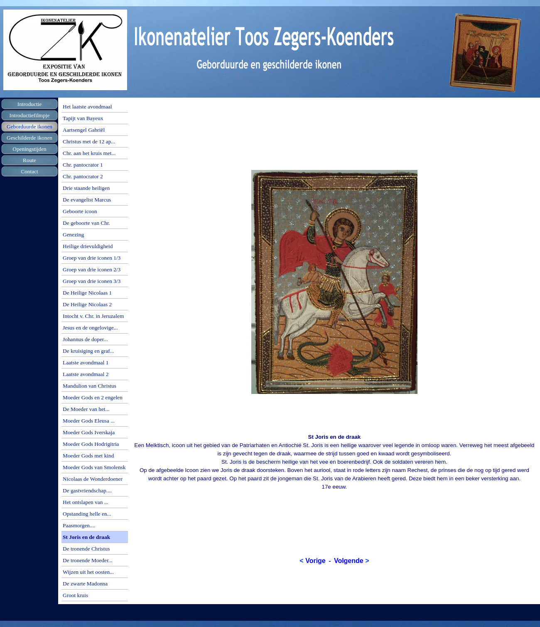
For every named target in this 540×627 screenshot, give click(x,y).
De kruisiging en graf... (88, 351)
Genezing (73, 234)
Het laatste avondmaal (87, 106)
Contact (29, 171)
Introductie (29, 104)
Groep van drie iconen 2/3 (91, 269)
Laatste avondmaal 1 (85, 362)
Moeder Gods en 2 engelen (93, 397)
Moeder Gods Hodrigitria (91, 444)
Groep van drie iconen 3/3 (91, 281)
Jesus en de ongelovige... (90, 328)
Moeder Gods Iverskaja (89, 432)
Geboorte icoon (80, 211)
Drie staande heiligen (86, 188)
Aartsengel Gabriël (84, 130)
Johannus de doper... (85, 339)
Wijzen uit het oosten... (88, 572)
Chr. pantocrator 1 (83, 165)
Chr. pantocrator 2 (83, 176)
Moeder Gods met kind (88, 455)
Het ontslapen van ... (85, 502)
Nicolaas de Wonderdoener (93, 479)
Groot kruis (75, 595)
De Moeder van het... (86, 409)
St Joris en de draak (86, 537)
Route (29, 160)
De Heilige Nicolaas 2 (87, 304)
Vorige (315, 560)
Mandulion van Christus (89, 386)
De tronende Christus (86, 549)
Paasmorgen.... (79, 525)
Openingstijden (29, 149)
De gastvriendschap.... (87, 490)
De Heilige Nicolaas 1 (87, 293)
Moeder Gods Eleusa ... (89, 421)
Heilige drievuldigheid (88, 246)
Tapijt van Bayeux (83, 118)
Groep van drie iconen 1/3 (91, 258)
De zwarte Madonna (85, 583)
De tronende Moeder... (88, 560)
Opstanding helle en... (87, 514)
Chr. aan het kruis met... (89, 153)
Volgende (348, 560)
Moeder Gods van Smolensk (94, 467)
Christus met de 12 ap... (89, 141)
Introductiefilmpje (30, 115)
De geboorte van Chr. (86, 223)
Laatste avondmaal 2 (85, 374)
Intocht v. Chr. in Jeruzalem (93, 316)
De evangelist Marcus (87, 200)
